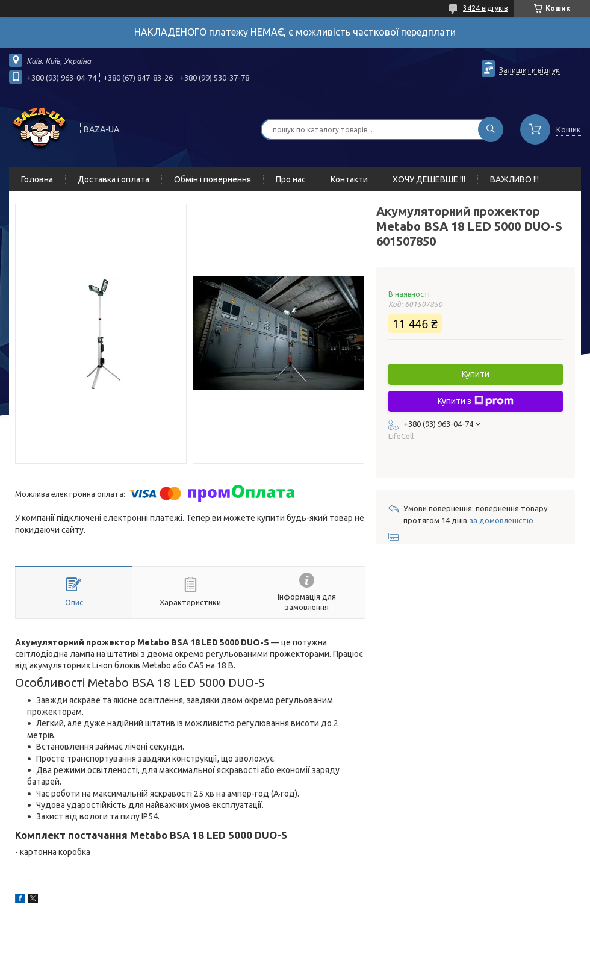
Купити (475, 374)
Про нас (291, 179)
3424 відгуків (485, 8)
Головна (37, 179)
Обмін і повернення (212, 179)
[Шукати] (490, 129)
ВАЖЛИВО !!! (514, 179)
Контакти (349, 179)
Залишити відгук (529, 70)
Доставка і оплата (113, 179)
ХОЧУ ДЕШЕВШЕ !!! (429, 179)
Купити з (476, 401)
